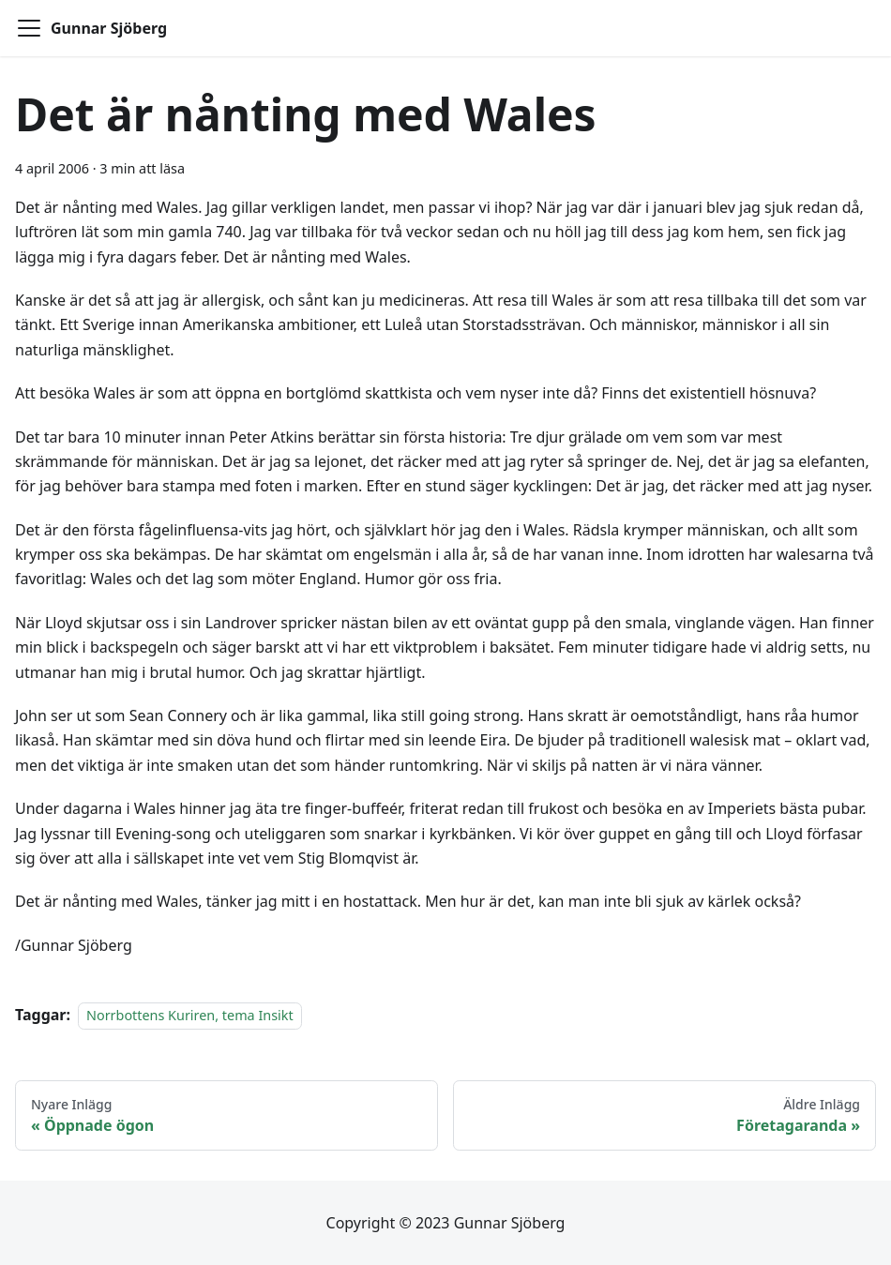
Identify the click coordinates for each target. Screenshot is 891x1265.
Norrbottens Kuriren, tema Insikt (190, 1015)
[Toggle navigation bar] (29, 28)
